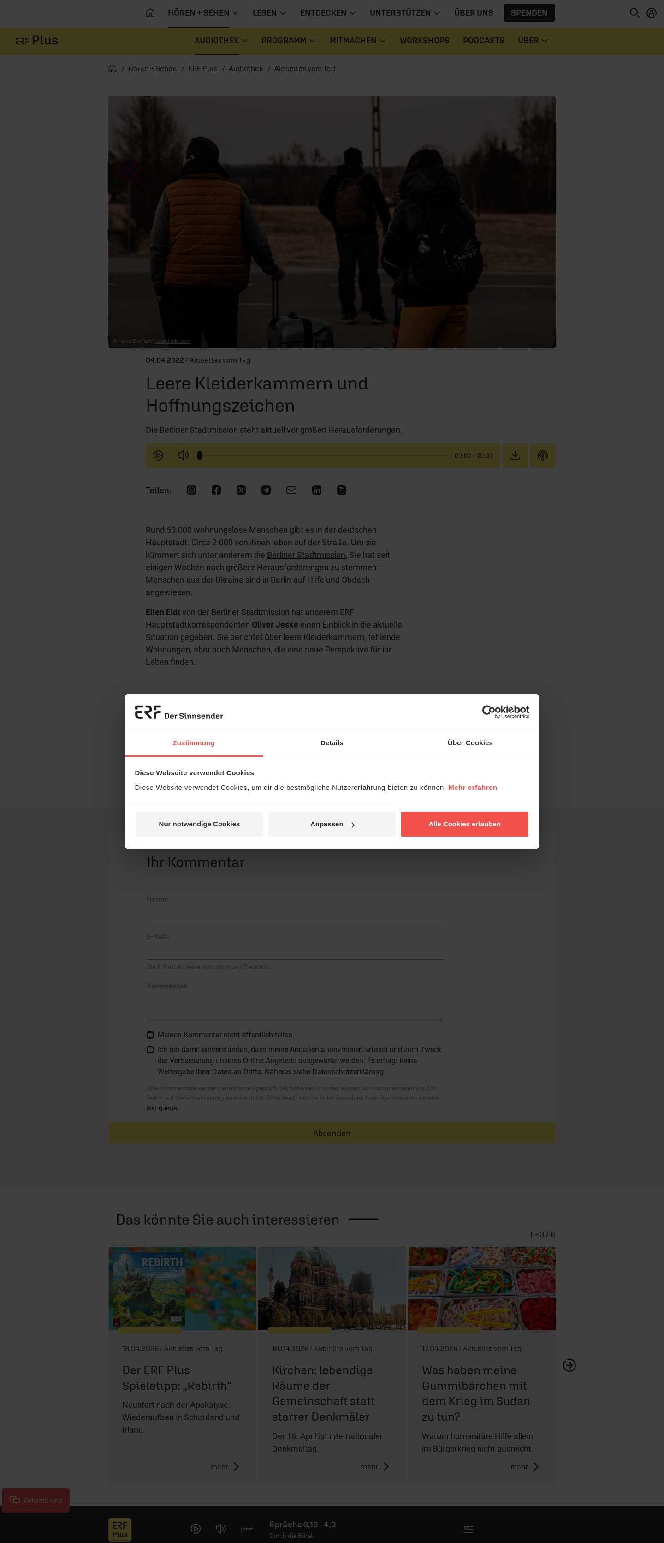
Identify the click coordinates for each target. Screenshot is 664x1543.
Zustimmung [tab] (194, 743)
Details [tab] (332, 743)
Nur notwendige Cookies (199, 824)
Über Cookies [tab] (470, 743)
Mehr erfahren (473, 787)
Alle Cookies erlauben (464, 824)
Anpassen (332, 824)
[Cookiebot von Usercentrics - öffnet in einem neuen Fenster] (489, 712)
